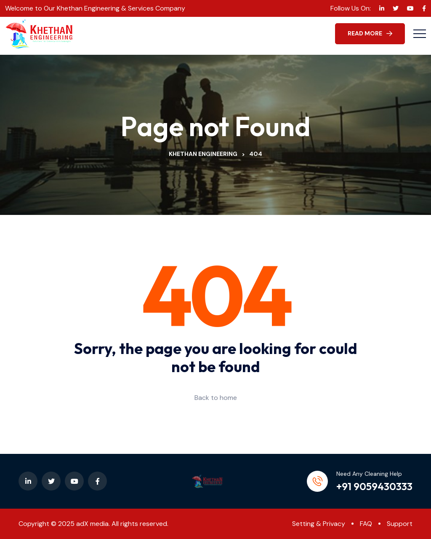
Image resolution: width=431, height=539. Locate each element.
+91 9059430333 (374, 486)
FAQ (366, 523)
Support (399, 523)
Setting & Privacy (318, 523)
